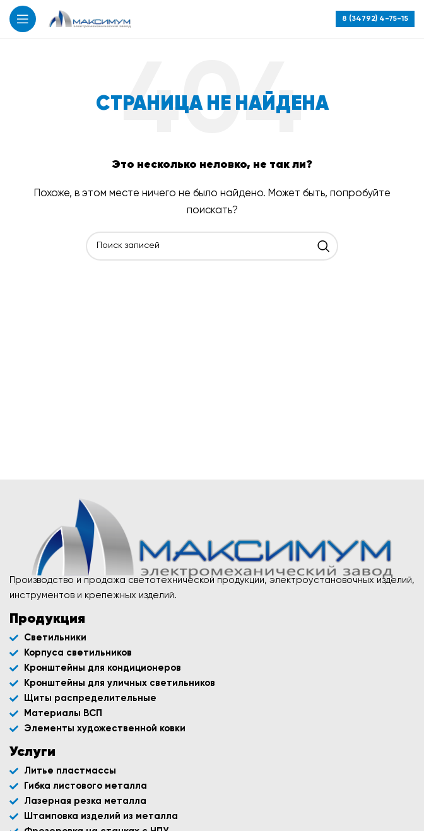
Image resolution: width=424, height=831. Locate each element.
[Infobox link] (375, 19)
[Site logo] (90, 18)
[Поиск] (212, 246)
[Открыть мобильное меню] (22, 19)
